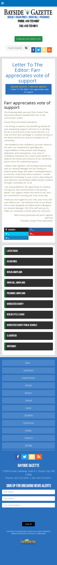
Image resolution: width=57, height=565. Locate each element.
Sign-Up (28, 524)
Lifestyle (28, 385)
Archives (28, 430)
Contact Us (28, 437)
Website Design (17, 534)
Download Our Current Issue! (28, 38)
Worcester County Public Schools (22, 325)
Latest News (12, 251)
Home (27, 362)
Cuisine (28, 408)
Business (28, 392)
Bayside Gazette (19, 86)
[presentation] (22, 514)
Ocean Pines (12, 261)
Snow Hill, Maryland (16, 282)
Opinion (42, 86)
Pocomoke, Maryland (16, 293)
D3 (27, 534)
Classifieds (12, 335)
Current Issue (28, 423)
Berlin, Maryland (14, 272)
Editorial (34, 86)
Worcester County (15, 304)
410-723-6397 (32, 21)
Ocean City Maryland (37, 534)
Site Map (28, 445)
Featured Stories (28, 377)
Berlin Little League (15, 314)
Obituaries (11, 346)
